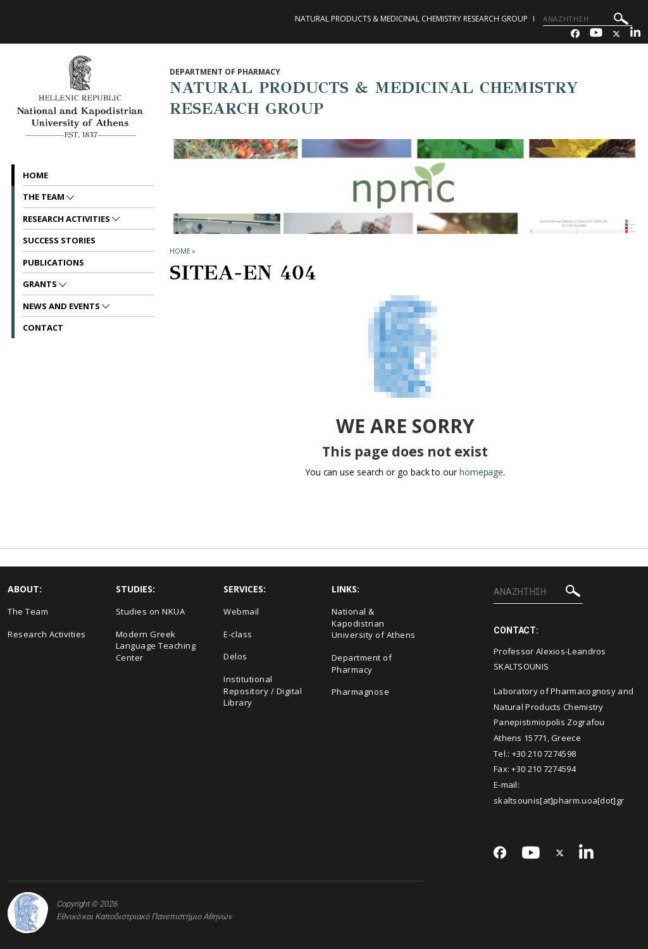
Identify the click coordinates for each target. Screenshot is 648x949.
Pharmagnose (361, 691)
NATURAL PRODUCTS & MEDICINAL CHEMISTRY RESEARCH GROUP (411, 18)
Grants (41, 284)
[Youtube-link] (596, 33)
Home (35, 175)
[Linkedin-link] (635, 33)
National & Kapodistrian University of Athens (374, 623)
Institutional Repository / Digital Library (262, 690)
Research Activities (67, 218)
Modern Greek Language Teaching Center (156, 645)
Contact (43, 327)
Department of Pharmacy (362, 663)
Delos (235, 656)
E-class (237, 634)
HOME (180, 250)
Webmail (241, 611)
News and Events (62, 306)
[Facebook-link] (575, 33)
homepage (481, 472)
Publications (53, 262)
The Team (44, 196)
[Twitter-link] (616, 33)
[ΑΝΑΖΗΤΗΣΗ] (587, 19)
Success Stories (59, 240)
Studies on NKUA (150, 611)
